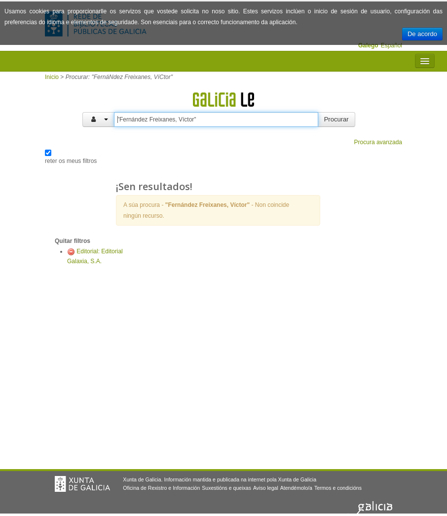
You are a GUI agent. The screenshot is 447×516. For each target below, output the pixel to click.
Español (391, 45)
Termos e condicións (338, 488)
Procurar (336, 119)
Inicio (52, 77)
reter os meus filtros (71, 161)
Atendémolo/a (296, 488)
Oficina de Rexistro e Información (161, 488)
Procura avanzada (378, 142)
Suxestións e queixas (226, 488)
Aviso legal (265, 488)
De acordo (422, 34)
